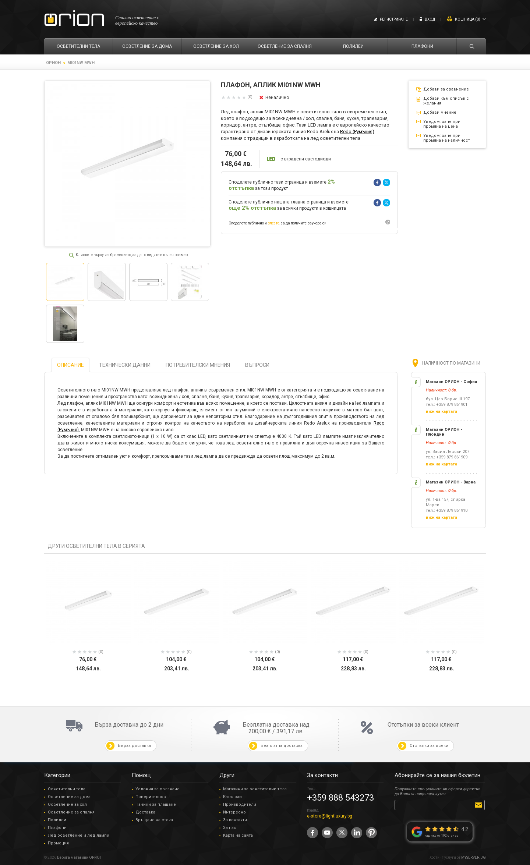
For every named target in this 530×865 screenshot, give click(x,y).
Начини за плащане (155, 804)
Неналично (277, 97)
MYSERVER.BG (473, 857)
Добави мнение (439, 112)
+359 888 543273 (340, 798)
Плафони (57, 827)
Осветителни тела (66, 789)
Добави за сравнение (446, 89)
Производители (239, 804)
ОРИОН (53, 62)
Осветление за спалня (71, 812)
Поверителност (151, 796)
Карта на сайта (238, 835)
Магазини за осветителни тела (255, 789)
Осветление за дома (69, 796)
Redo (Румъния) (357, 131)
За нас (229, 827)
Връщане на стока (154, 820)
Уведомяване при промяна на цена (441, 124)
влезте (273, 223)
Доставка (145, 812)
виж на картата (441, 411)
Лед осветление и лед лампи (78, 835)
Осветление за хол (67, 804)
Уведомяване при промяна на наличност (446, 138)
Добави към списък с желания (446, 101)
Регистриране (394, 19)
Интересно (234, 812)
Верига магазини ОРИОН (80, 857)
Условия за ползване (157, 789)
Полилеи (57, 820)
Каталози (232, 796)
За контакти (235, 820)
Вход (430, 19)
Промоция (58, 843)
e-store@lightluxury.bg (329, 816)
